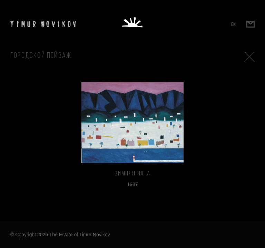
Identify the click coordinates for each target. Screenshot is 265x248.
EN (233, 24)
